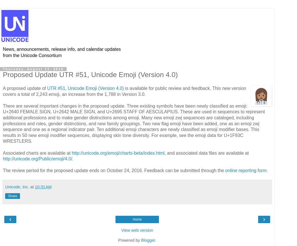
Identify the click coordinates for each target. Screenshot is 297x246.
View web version (137, 230)
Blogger (148, 240)
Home (137, 219)
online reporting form (246, 170)
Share (12, 196)
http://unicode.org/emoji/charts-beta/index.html (118, 153)
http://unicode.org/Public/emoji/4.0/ (37, 158)
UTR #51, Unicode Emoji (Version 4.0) (85, 88)
